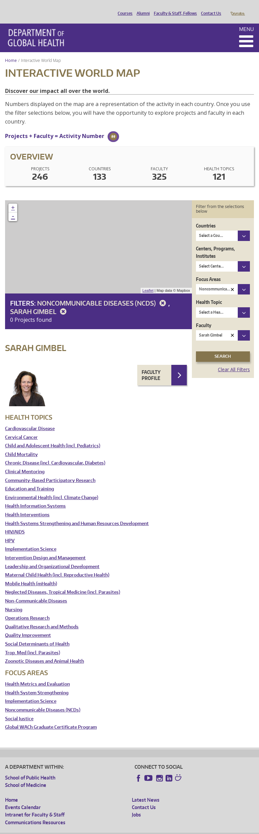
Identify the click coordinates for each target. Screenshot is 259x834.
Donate (237, 8)
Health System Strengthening (36, 683)
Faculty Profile (151, 366)
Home (11, 51)
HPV (10, 531)
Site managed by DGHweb (161, 828)
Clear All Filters (234, 360)
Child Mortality (21, 445)
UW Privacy (94, 828)
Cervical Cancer (21, 427)
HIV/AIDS (15, 522)
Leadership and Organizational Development (52, 557)
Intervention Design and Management (45, 548)
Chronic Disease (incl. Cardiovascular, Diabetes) (55, 453)
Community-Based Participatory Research (50, 471)
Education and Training (29, 479)
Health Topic (209, 293)
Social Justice (19, 709)
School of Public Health (30, 768)
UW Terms (121, 828)
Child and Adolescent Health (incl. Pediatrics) (52, 436)
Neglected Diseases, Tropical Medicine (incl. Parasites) (62, 582)
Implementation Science (30, 539)
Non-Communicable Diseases (36, 591)
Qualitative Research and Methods (42, 617)
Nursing (13, 600)
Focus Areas (208, 270)
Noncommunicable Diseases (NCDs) (102, 294)
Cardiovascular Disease (30, 419)
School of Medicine (25, 775)
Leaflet (147, 281)
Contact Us (209, 8)
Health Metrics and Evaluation (37, 674)
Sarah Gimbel (39, 302)
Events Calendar (23, 798)
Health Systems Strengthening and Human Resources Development (77, 514)
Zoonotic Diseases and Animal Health (44, 651)
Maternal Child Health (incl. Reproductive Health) (57, 565)
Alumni (141, 8)
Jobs (136, 805)
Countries (205, 216)
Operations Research (27, 608)
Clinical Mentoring (25, 462)
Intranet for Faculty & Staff (34, 805)
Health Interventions (27, 505)
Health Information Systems (35, 496)
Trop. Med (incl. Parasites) (32, 643)
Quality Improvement (28, 625)
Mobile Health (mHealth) (31, 574)
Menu (246, 20)
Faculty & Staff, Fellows (173, 8)
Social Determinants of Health (37, 634)
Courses (123, 8)
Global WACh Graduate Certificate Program (51, 717)
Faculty (203, 316)
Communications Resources (35, 813)
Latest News (146, 790)
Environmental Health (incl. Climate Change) (51, 488)
